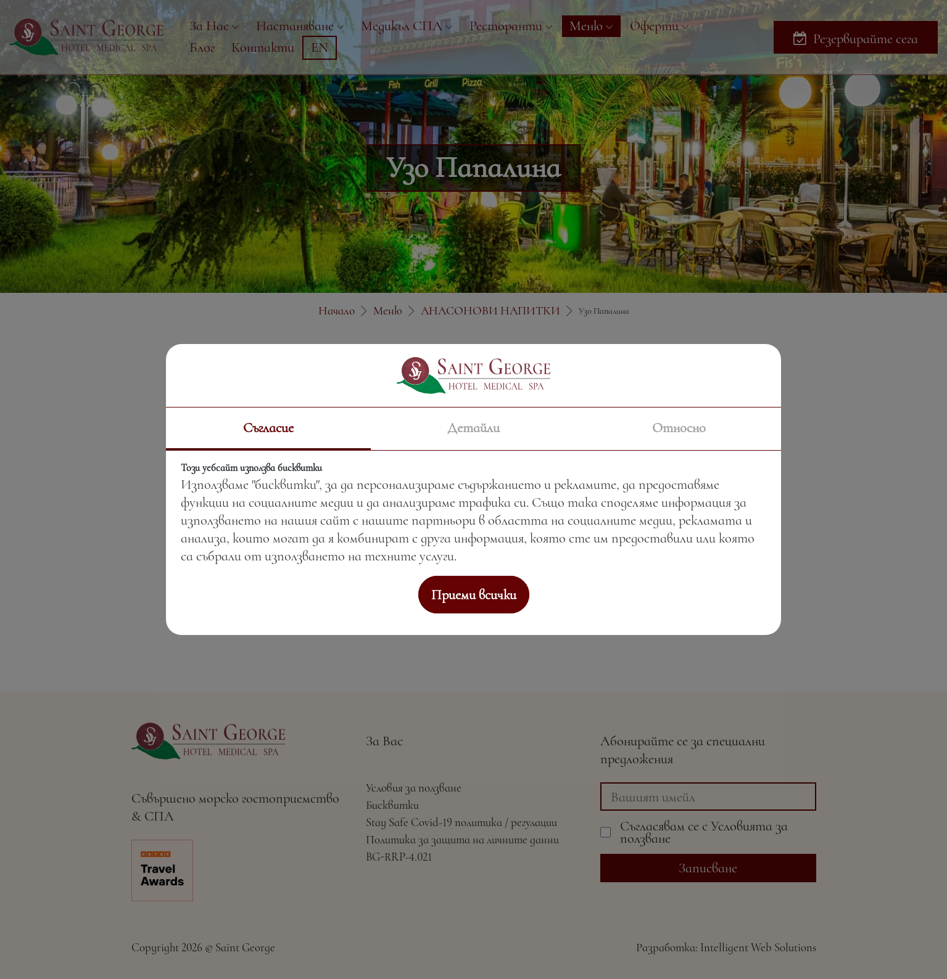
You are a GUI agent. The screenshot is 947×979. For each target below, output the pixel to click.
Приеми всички (473, 594)
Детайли (473, 427)
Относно (679, 427)
